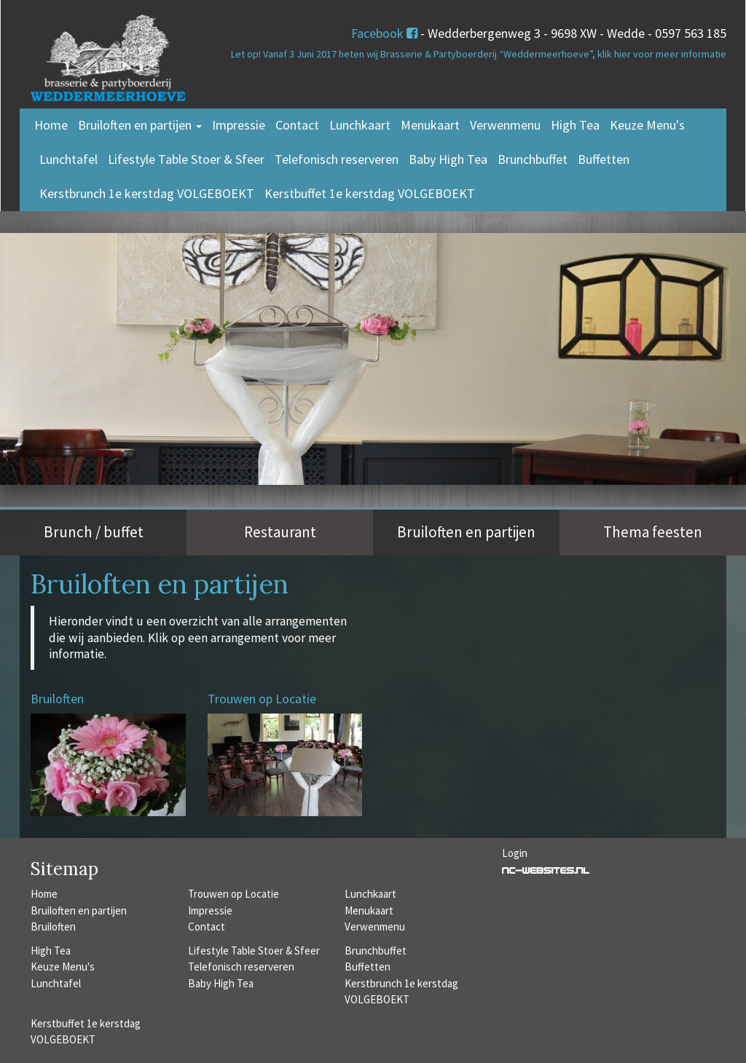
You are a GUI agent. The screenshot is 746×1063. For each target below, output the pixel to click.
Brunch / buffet (94, 532)
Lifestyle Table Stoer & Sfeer (186, 159)
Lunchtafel (68, 159)
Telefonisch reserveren (336, 159)
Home (51, 124)
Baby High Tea (448, 159)
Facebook (384, 33)
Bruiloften (53, 926)
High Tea (575, 124)
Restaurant (280, 532)
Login (514, 853)
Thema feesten (652, 532)
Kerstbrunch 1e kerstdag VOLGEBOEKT (146, 193)
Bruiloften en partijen (140, 124)
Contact (297, 124)
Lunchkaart (359, 124)
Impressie (238, 124)
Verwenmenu (505, 124)
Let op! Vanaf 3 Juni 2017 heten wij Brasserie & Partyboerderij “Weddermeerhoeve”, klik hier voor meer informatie (478, 53)
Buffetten (603, 159)
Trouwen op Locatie (233, 894)
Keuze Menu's (647, 124)
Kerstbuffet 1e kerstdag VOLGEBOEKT (369, 193)
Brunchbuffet (533, 159)
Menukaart (430, 124)
